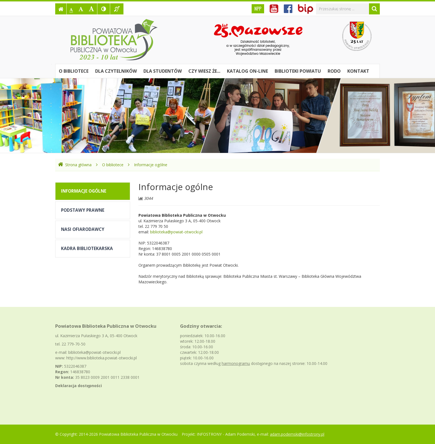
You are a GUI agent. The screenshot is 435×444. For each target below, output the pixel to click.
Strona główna (75, 164)
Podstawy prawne (82, 210)
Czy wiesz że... (204, 71)
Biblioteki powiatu (298, 71)
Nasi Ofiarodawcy (82, 229)
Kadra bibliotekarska (87, 248)
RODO (334, 71)
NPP (257, 8)
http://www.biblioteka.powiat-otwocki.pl (101, 357)
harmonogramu (236, 363)
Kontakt (358, 71)
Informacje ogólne (150, 164)
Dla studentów (162, 71)
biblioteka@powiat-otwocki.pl (176, 231)
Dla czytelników (116, 71)
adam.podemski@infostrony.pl (297, 434)
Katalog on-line (247, 71)
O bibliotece (73, 71)
